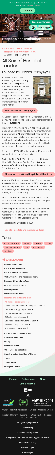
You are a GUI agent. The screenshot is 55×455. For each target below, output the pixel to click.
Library (7, 341)
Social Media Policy (27, 442)
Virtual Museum (24, 48)
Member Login (27, 447)
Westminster (38, 247)
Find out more (33, 5)
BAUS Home (8, 48)
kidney (48, 243)
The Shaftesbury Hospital (17, 328)
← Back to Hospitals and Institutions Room (23, 230)
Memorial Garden (11, 346)
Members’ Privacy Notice (27, 432)
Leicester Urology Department (19, 309)
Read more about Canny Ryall (20, 110)
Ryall (26, 247)
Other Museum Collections (15, 350)
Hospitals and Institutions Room (20, 51)
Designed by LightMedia (27, 422)
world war (8, 251)
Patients (13, 379)
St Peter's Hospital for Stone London (21, 321)
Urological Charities (12, 367)
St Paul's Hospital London (17, 317)
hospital (37, 243)
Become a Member (41, 22)
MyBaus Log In (43, 27)
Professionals (29, 379)
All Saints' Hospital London (17, 302)
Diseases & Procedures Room (17, 281)
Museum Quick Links (13, 264)
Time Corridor (10, 362)
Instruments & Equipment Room (17, 333)
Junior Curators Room (13, 337)
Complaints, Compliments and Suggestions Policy (27, 437)
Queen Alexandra (12, 247)
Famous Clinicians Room (14, 285)
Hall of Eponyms (11, 289)
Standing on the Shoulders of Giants (20, 354)
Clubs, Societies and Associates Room (21, 277)
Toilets (7, 358)
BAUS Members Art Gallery (16, 273)
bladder (26, 243)
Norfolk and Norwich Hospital (18, 313)
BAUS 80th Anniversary (14, 268)
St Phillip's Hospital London (17, 324)
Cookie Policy (27, 427)
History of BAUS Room (13, 294)
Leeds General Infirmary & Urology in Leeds (25, 305)
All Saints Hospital (11, 243)
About (43, 379)
